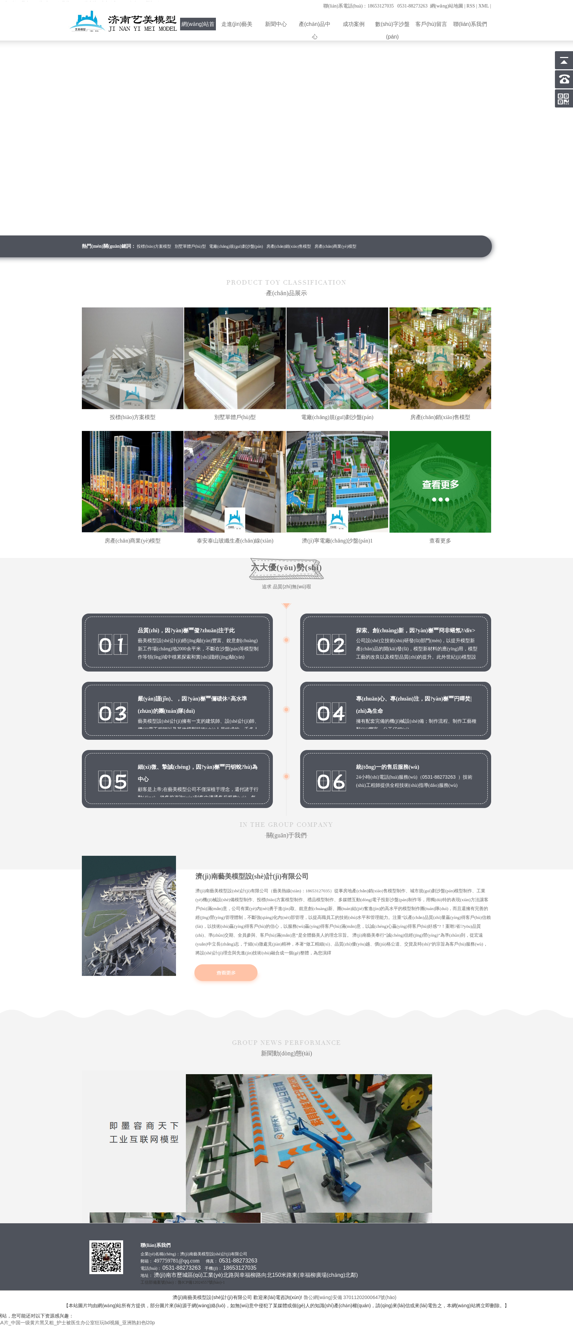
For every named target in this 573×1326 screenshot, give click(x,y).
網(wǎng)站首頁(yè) (198, 25)
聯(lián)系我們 (470, 24)
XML (484, 6)
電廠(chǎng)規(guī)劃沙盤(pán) (236, 246)
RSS (471, 6)
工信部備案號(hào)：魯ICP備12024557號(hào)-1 (183, 1282)
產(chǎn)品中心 (314, 25)
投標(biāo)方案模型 (154, 246)
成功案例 (354, 24)
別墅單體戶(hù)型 (190, 246)
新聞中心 (276, 24)
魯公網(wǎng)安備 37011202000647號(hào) (351, 1297)
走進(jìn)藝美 (237, 24)
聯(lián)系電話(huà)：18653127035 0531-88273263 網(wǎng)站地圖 (393, 6)
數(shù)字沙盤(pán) (393, 25)
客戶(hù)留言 (431, 24)
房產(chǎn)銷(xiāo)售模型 (288, 246)
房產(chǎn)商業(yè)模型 (335, 246)
